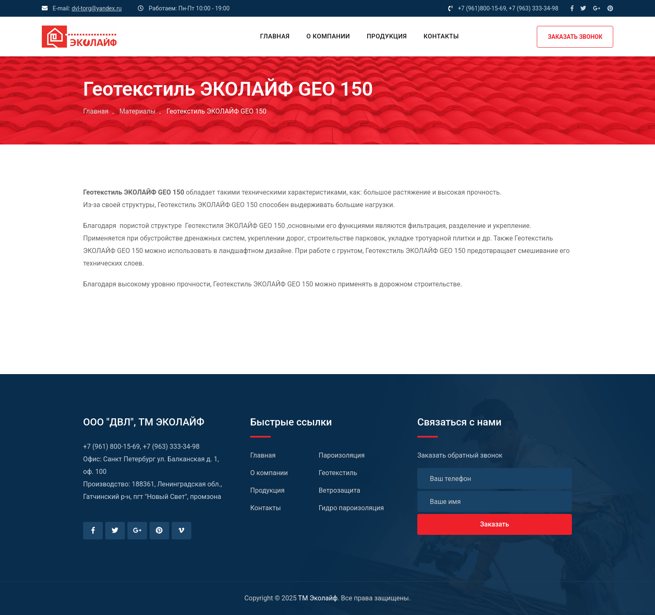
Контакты (441, 36)
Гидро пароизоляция (351, 508)
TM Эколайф (318, 598)
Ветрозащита (340, 490)
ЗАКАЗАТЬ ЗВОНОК (575, 36)
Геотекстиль (338, 473)
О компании (328, 36)
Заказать (494, 524)
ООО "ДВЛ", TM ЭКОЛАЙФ (143, 422)
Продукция (387, 36)
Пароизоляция (342, 455)
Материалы (137, 111)
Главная (274, 36)
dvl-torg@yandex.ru (96, 8)
